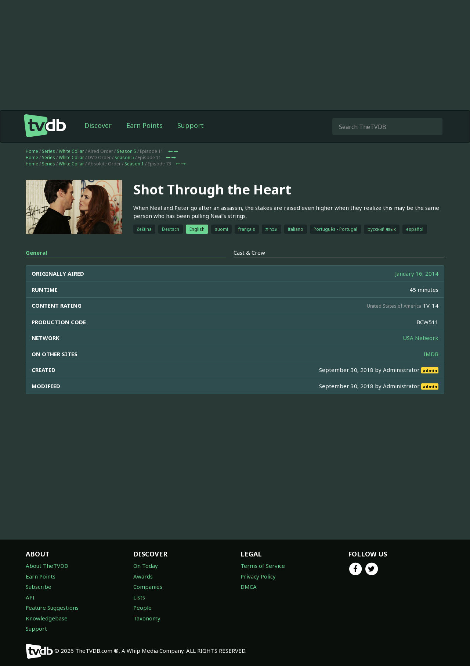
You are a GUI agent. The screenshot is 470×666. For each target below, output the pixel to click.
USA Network (420, 337)
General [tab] (36, 252)
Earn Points (144, 125)
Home (32, 151)
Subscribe (38, 586)
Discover (98, 125)
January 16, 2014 (416, 273)
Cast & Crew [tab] (249, 252)
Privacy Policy (258, 576)
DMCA (249, 586)
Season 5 (126, 151)
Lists (139, 597)
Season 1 (134, 164)
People (142, 607)
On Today (145, 565)
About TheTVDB (47, 565)
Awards (143, 576)
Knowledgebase (47, 618)
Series (48, 151)
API (30, 597)
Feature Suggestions (52, 607)
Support (190, 125)
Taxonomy (146, 618)
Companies (147, 586)
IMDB (431, 354)
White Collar (71, 151)
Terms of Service (263, 565)
